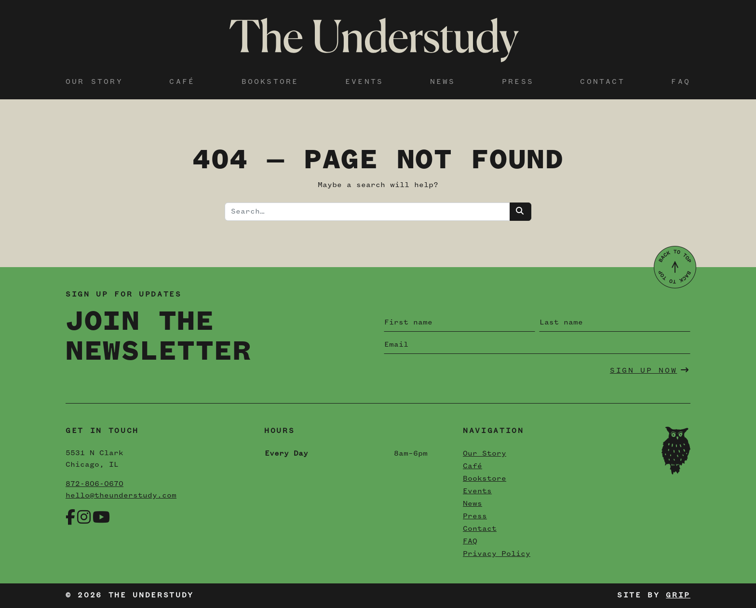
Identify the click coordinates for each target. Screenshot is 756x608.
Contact (602, 82)
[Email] (537, 345)
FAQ (680, 82)
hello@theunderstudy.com (121, 496)
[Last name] (614, 322)
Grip (678, 595)
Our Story (94, 82)
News (443, 82)
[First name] (459, 322)
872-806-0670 (94, 484)
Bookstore (270, 82)
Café (182, 82)
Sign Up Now (650, 370)
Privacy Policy (496, 554)
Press (518, 82)
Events (364, 82)
